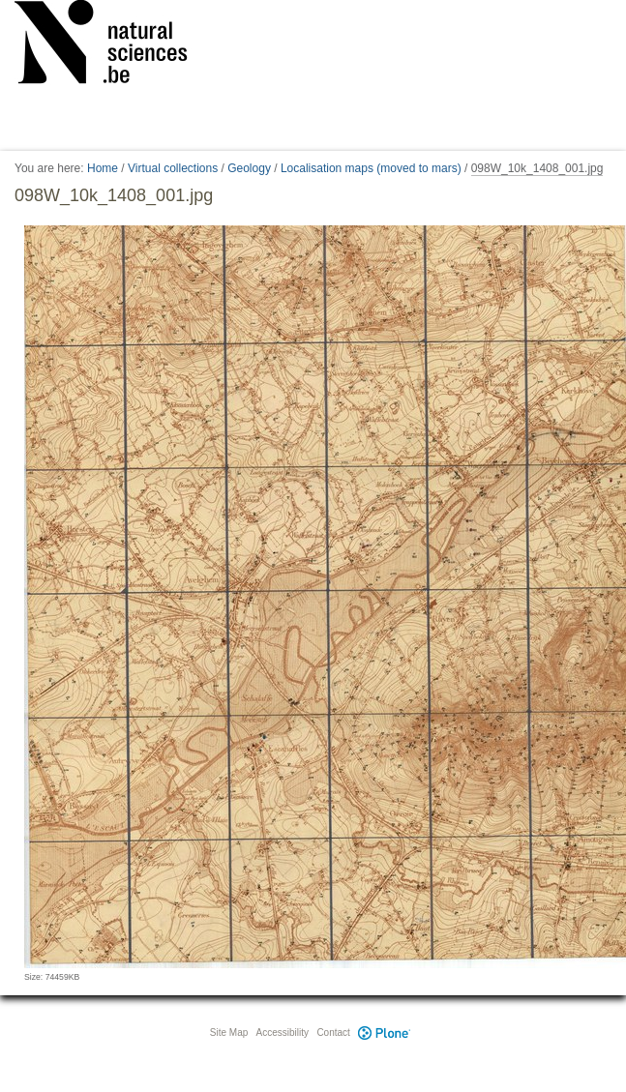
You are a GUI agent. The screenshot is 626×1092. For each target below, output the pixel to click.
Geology (249, 168)
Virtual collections (173, 168)
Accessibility (282, 1032)
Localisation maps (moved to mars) (371, 168)
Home (102, 168)
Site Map (229, 1032)
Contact (332, 1032)
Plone (385, 1032)
